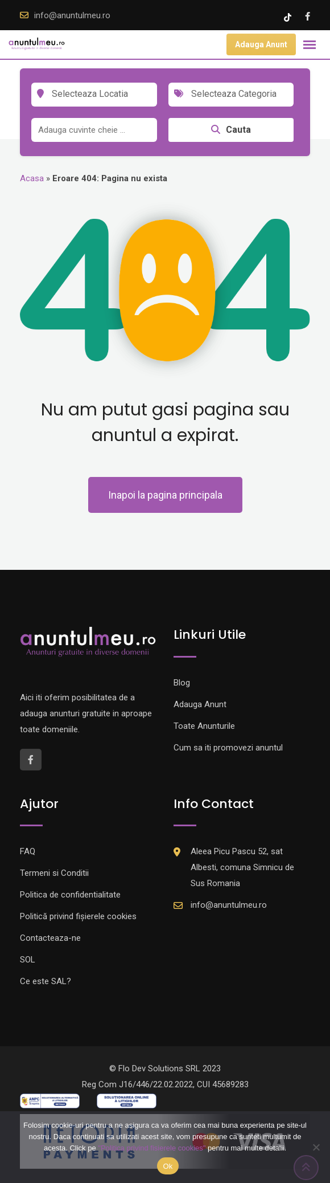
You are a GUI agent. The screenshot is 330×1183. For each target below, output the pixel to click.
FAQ (27, 851)
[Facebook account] (307, 16)
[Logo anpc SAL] (50, 1100)
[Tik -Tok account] (289, 16)
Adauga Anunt (261, 44)
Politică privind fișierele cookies (78, 916)
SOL (27, 959)
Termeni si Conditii (54, 873)
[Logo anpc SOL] (126, 1100)
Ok (167, 1166)
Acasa (32, 178)
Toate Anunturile (204, 726)
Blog (182, 683)
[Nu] (315, 1147)
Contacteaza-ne (50, 938)
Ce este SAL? (45, 981)
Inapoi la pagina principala (165, 495)
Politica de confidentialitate (70, 895)
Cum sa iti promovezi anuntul (228, 748)
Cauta (231, 129)
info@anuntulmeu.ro (72, 15)
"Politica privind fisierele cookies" (151, 1148)
